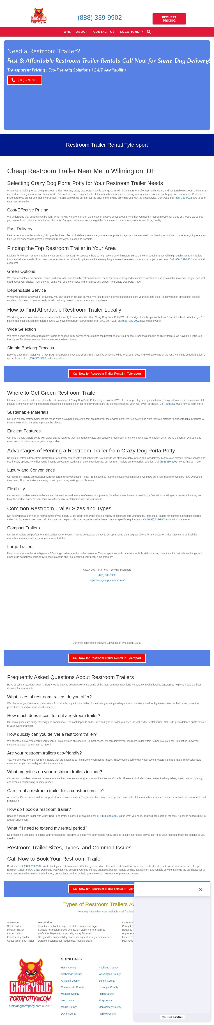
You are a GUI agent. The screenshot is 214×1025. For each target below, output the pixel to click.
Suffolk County (107, 980)
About (82, 32)
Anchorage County (71, 974)
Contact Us (104, 32)
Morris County (69, 1007)
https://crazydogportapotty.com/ (106, 580)
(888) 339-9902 (100, 17)
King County (105, 1000)
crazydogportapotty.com (25, 1006)
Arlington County (70, 980)
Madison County (70, 993)
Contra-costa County (72, 987)
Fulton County (106, 993)
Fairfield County (107, 1013)
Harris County (68, 967)
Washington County (110, 974)
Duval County (68, 1013)
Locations (129, 32)
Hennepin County (108, 987)
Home (66, 32)
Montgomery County (110, 1007)
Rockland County (108, 967)
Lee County (67, 1000)
